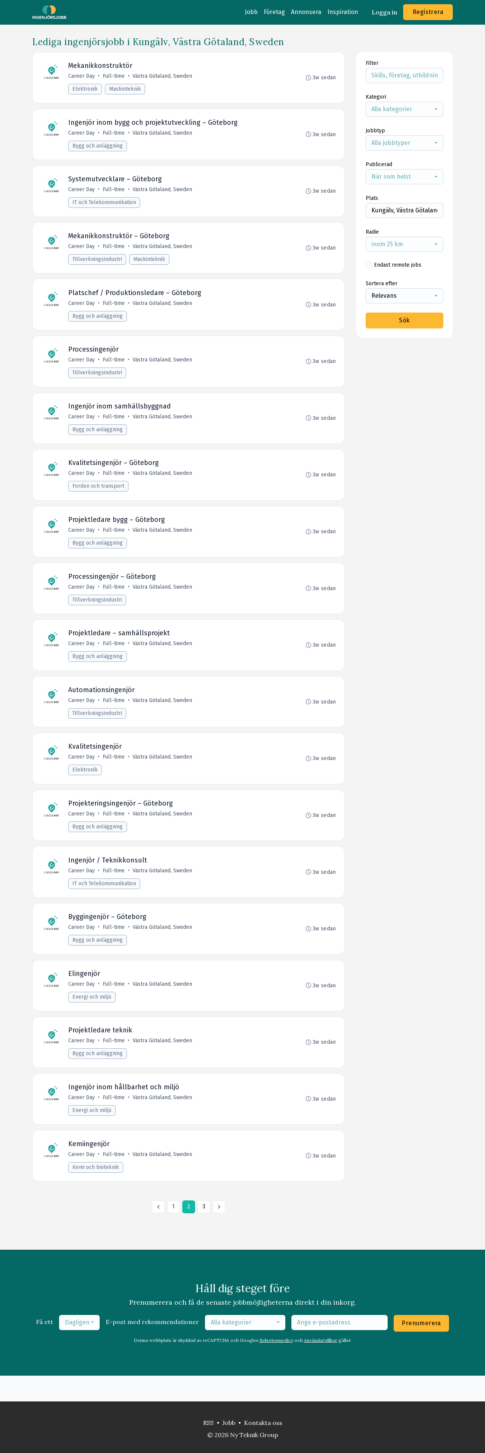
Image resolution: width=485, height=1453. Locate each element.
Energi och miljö (92, 1018)
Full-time (114, 77)
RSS (208, 1422)
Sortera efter (381, 283)
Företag (274, 12)
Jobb (251, 12)
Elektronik (86, 89)
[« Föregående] (158, 1232)
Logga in (384, 12)
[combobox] (404, 109)
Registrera (428, 12)
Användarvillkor (320, 1366)
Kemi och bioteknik (96, 1192)
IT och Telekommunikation (105, 206)
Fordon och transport (99, 496)
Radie (372, 232)
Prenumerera (421, 1348)
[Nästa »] (219, 1232)
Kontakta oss (263, 1422)
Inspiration (342, 12)
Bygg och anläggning (98, 148)
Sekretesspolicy (276, 1366)
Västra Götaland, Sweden (163, 77)
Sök (404, 320)
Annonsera (306, 12)
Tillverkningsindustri (98, 264)
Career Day (82, 77)
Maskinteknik (126, 89)
